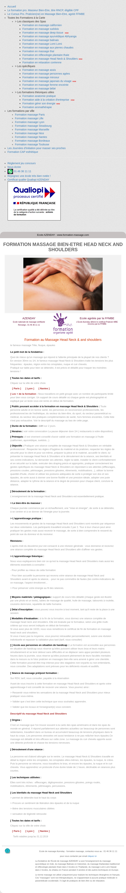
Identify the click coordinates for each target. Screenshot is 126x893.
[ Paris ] (16, 388)
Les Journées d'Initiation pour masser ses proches (36, 148)
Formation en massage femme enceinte (45, 84)
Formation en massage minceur (40, 77)
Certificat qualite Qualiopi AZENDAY (28, 179)
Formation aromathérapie (37, 107)
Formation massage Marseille (32, 129)
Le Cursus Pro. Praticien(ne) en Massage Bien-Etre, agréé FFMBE (46, 13)
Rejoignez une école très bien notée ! (29, 175)
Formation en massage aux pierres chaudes (47, 47)
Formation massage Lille (29, 118)
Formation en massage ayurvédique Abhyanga (49, 36)
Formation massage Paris (30, 114)
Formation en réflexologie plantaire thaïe (45, 54)
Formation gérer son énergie (38, 103)
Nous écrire (14, 166)
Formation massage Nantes (31, 136)
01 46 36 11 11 (19, 171)
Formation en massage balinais (40, 40)
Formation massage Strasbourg (33, 125)
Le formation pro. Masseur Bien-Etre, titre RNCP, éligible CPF (43, 10)
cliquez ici (92, 856)
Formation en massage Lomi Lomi (42, 43)
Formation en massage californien (42, 25)
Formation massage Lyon (29, 122)
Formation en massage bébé (39, 88)
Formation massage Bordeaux (32, 140)
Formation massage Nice (29, 133)
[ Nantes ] (43, 388)
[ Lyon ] (29, 388)
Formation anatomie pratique (39, 95)
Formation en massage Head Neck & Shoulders (50, 58)
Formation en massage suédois (40, 28)
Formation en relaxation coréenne (41, 62)
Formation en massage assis (39, 69)
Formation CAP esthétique (22, 151)
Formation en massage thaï (38, 51)
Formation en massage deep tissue (43, 32)
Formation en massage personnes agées (46, 73)
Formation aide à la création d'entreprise (46, 99)
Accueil (11, 6)
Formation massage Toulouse (32, 144)
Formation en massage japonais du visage (46, 81)
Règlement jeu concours (21, 163)
